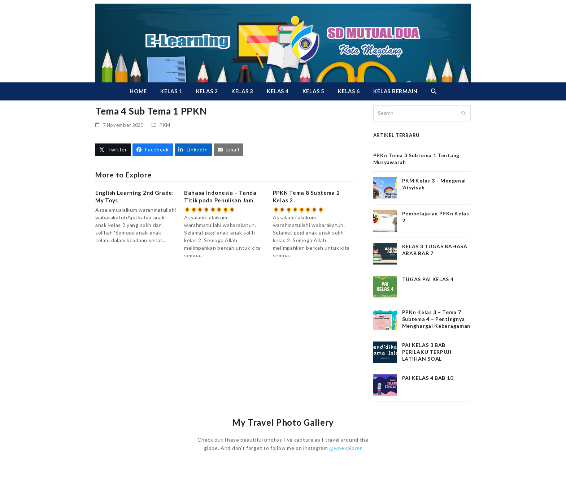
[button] (433, 91)
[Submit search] (463, 113)
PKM (165, 125)
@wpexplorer (345, 448)
